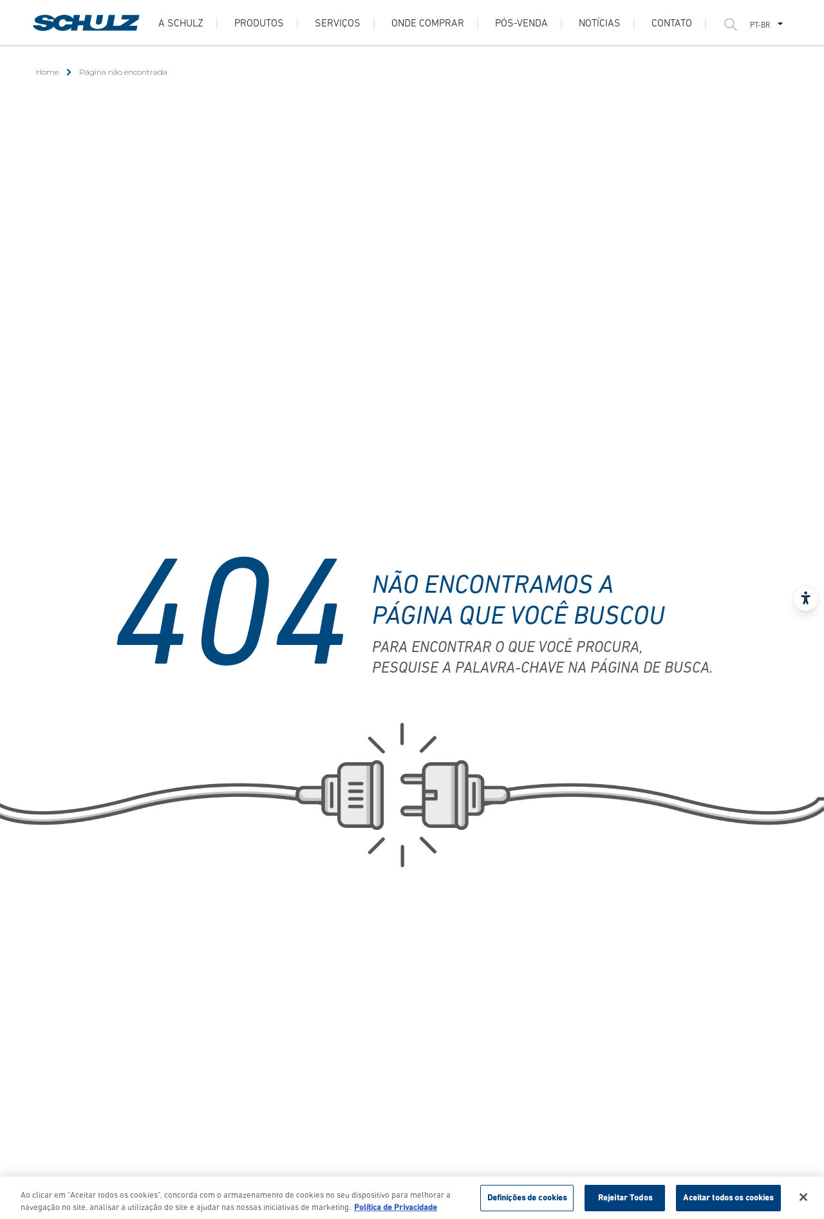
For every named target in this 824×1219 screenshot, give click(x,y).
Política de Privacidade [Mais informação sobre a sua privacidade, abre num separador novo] (395, 1211)
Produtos (259, 24)
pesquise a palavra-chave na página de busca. (542, 669)
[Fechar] (803, 1200)
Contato (671, 24)
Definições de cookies (527, 1201)
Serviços (337, 24)
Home (47, 72)
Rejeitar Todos (625, 1201)
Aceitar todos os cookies (728, 1201)
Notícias (600, 24)
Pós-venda (521, 24)
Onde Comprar (427, 24)
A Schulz (180, 24)
